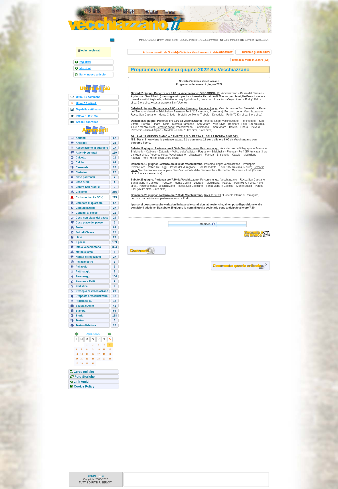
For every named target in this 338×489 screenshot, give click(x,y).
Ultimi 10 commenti (88, 97)
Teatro (80, 320)
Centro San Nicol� (88, 187)
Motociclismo (84, 252)
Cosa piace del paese (89, 222)
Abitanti (81, 138)
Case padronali (85, 177)
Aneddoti (81, 142)
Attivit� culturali (86, 152)
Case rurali (82, 182)
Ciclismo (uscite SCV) (89, 197)
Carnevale (82, 167)
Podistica (81, 286)
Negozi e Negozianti (88, 256)
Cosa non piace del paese (92, 217)
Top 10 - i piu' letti (87, 115)
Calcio (80, 162)
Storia (79, 315)
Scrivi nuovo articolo (92, 74)
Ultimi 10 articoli (86, 103)
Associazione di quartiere (92, 147)
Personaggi (83, 276)
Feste (79, 227)
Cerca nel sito (83, 371)
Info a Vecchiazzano (88, 247)
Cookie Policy (83, 386)
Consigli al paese (86, 212)
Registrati (85, 62)
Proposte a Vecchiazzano (91, 296)
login (84, 50)
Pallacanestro (84, 261)
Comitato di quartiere (89, 203)
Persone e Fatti (85, 281)
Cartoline (81, 172)
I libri (79, 237)
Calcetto (81, 157)
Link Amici (81, 381)
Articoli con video (87, 122)
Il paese (80, 242)
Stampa (80, 310)
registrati (94, 50)
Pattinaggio (83, 271)
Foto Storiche (84, 376)
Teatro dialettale (86, 325)
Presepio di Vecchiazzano (92, 291)
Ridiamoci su (84, 300)
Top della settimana (88, 109)
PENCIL (93, 476)
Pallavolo (81, 266)
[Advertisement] (93, 425)
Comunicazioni (85, 207)
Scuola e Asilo (85, 305)
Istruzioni (85, 68)
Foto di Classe (85, 232)
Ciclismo (81, 191)
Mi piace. (207, 224)
